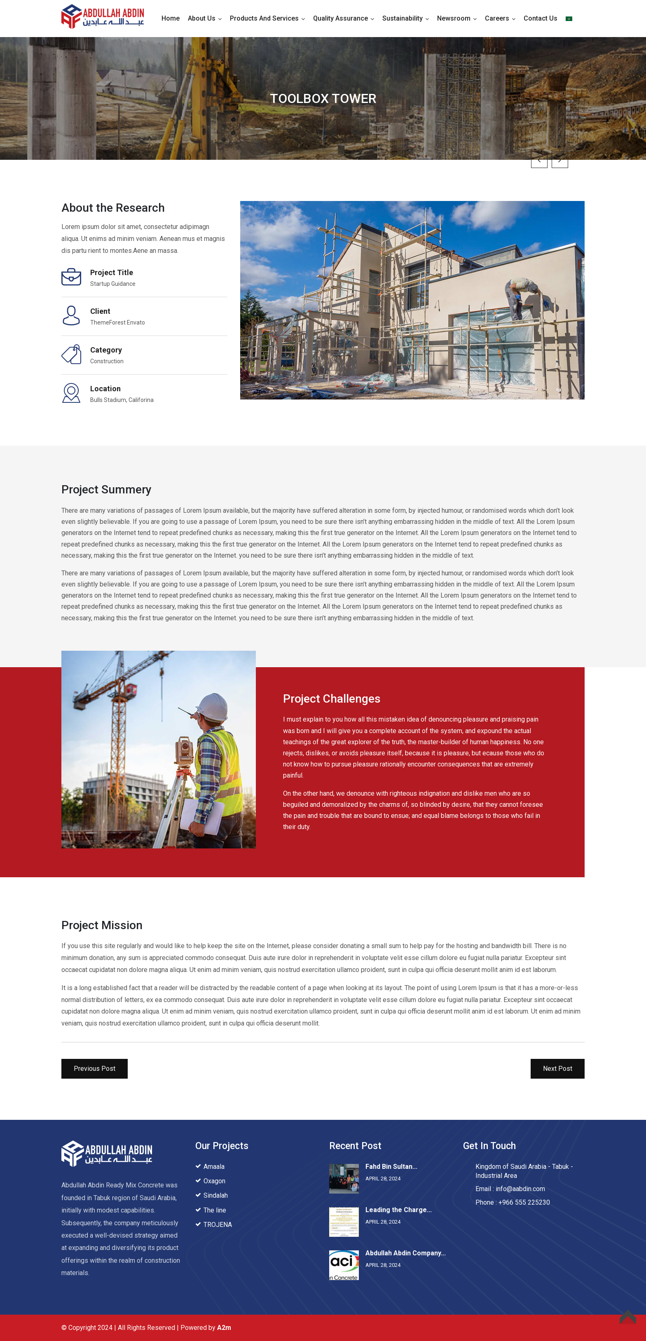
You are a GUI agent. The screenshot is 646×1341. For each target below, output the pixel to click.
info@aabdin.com (520, 1189)
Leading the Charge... (398, 1210)
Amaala (214, 1166)
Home (171, 18)
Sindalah (216, 1195)
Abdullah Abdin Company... (405, 1253)
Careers (497, 18)
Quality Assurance (340, 18)
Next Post (557, 1068)
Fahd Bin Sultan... (391, 1166)
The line (215, 1210)
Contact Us (540, 18)
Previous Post (94, 1068)
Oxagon (214, 1181)
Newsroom (453, 18)
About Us (201, 18)
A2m (224, 1328)
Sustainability (402, 18)
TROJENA (218, 1225)
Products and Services (264, 18)
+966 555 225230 (524, 1202)
